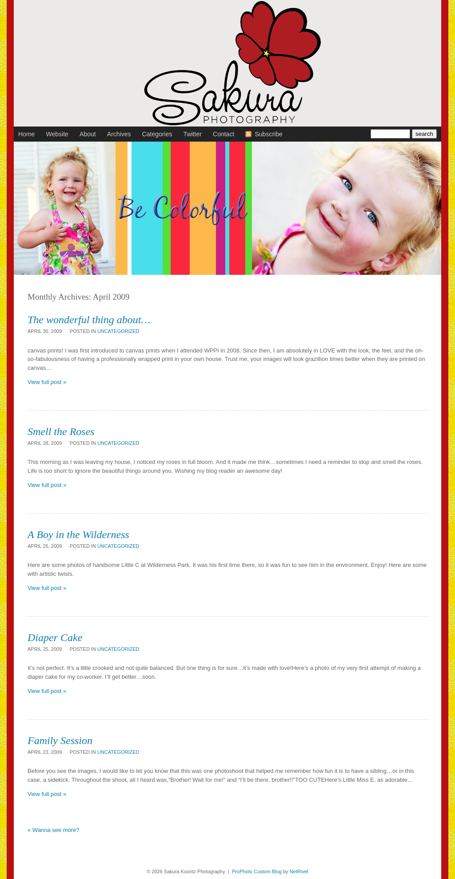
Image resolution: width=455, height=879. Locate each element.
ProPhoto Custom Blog (257, 871)
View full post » (47, 382)
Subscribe (268, 134)
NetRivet (299, 871)
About (88, 134)
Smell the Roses (61, 431)
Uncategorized (118, 331)
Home (26, 134)
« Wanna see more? (54, 830)
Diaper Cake (55, 637)
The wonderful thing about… (89, 319)
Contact (223, 134)
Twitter (193, 134)
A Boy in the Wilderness (78, 534)
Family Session (60, 740)
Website (57, 134)
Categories (157, 134)
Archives (119, 134)
